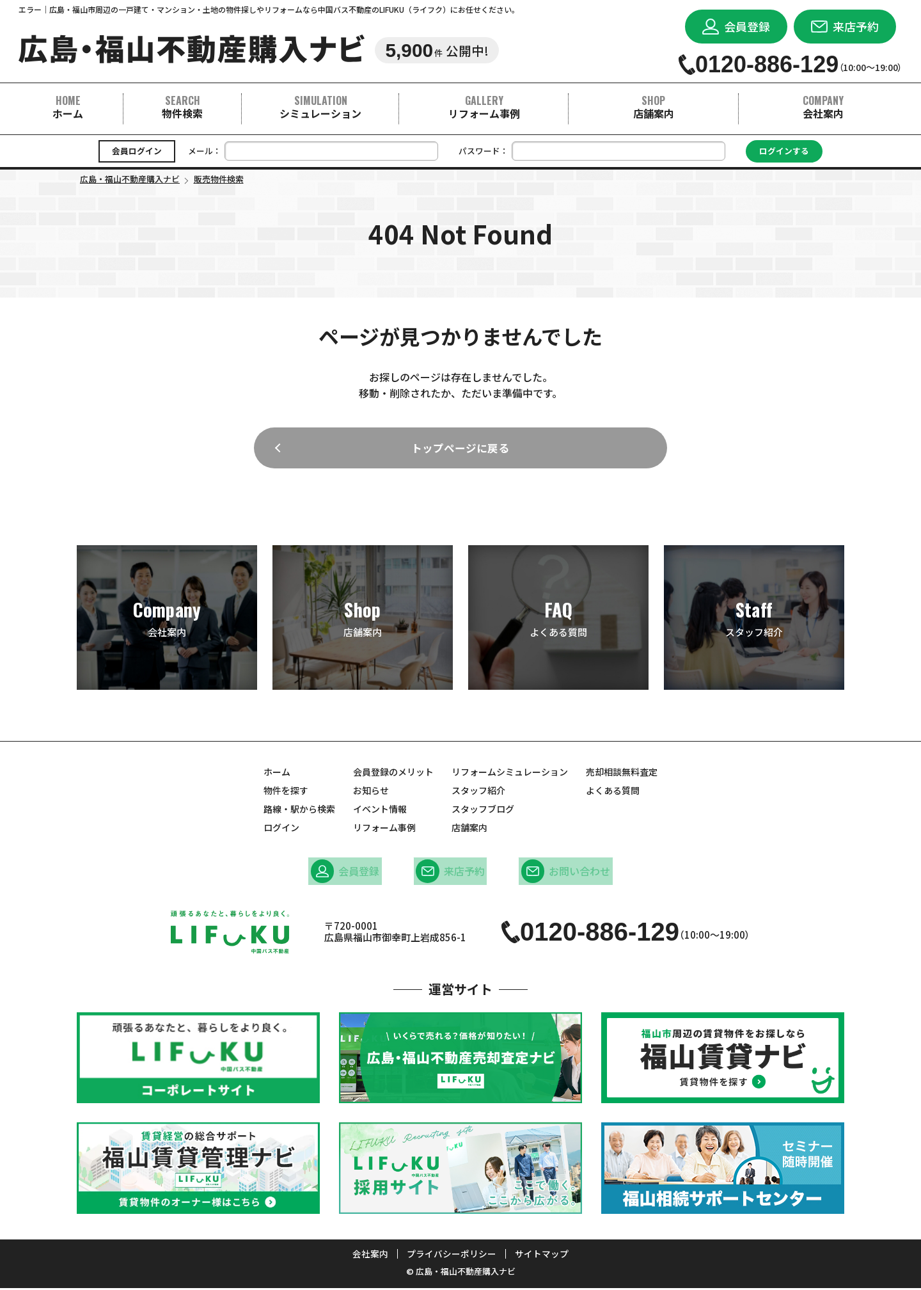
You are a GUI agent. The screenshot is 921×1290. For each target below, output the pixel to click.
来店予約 (450, 875)
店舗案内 (653, 107)
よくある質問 (558, 622)
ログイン (281, 831)
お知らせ (371, 794)
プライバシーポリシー (451, 1256)
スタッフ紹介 (754, 622)
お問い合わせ (564, 875)
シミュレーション (320, 107)
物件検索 (182, 107)
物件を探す (286, 794)
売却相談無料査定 (621, 776)
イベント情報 (380, 813)
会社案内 (823, 107)
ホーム (67, 107)
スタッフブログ (483, 813)
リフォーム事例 (484, 107)
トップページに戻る (460, 450)
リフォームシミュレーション (510, 776)
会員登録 (347, 875)
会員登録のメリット (393, 776)
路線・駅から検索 (299, 813)
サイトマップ (542, 1256)
